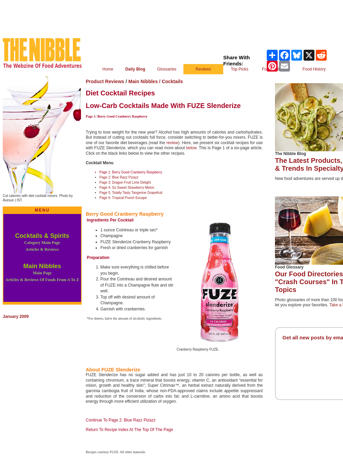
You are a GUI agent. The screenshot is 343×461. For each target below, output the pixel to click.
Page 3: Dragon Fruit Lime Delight (125, 182)
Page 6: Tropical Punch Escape (123, 198)
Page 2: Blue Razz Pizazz (118, 177)
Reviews (203, 69)
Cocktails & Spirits (42, 242)
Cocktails (172, 81)
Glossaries (167, 69)
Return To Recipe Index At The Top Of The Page (129, 429)
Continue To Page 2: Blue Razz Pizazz (121, 420)
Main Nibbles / (145, 81)
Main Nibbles (42, 272)
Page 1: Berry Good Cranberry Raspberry (130, 172)
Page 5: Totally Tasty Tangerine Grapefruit (130, 193)
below (191, 147)
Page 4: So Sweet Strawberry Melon (126, 187)
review (172, 142)
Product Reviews (105, 81)
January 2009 (16, 316)
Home (107, 69)
